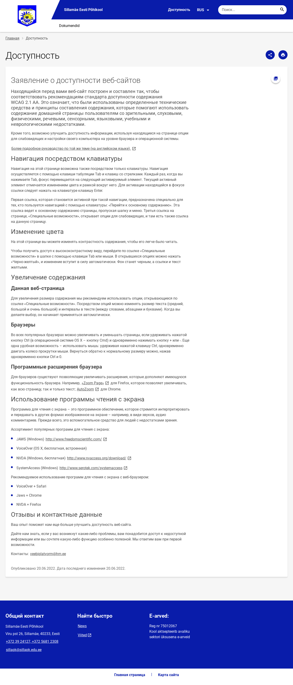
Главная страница (129, 675)
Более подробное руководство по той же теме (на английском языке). (74, 148)
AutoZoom (88, 389)
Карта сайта (168, 675)
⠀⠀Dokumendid (67, 26)
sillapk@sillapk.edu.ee (23, 650)
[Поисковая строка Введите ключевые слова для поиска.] (252, 9)
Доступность (179, 10)
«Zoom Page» (96, 382)
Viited (82, 635)
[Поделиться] (270, 54)
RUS (203, 10)
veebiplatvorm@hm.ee (48, 554)
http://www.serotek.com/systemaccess (94, 467)
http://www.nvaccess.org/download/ (99, 458)
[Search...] (282, 10)
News (82, 626)
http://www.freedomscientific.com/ (77, 439)
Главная (12, 38)
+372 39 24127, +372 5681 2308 (32, 641)
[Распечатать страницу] (283, 54)
